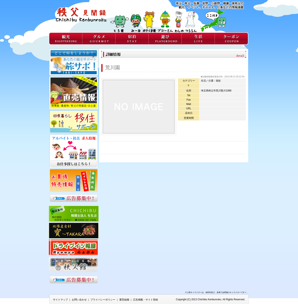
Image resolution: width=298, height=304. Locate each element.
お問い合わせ (79, 299)
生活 (198, 38)
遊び (164, 38)
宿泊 (131, 38)
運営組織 (124, 299)
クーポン (231, 38)
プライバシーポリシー (102, 299)
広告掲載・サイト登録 (145, 299)
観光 (65, 38)
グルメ (98, 38)
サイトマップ (60, 299)
